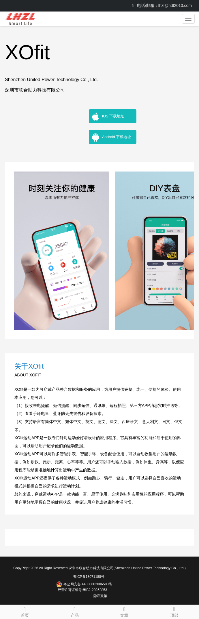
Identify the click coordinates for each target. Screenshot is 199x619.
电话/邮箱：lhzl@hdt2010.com (162, 5)
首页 (25, 611)
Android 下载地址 (111, 137)
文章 (124, 611)
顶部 (174, 611)
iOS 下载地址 (107, 116)
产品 (75, 611)
